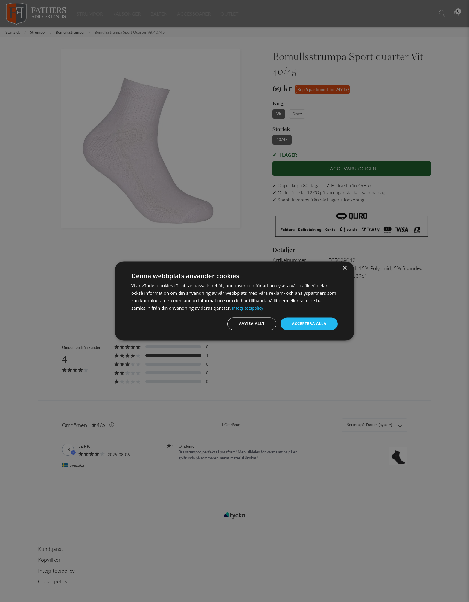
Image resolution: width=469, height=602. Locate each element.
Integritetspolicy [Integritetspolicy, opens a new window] (249, 308)
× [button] (344, 268)
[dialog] (234, 301)
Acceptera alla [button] (308, 323)
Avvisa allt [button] (248, 323)
